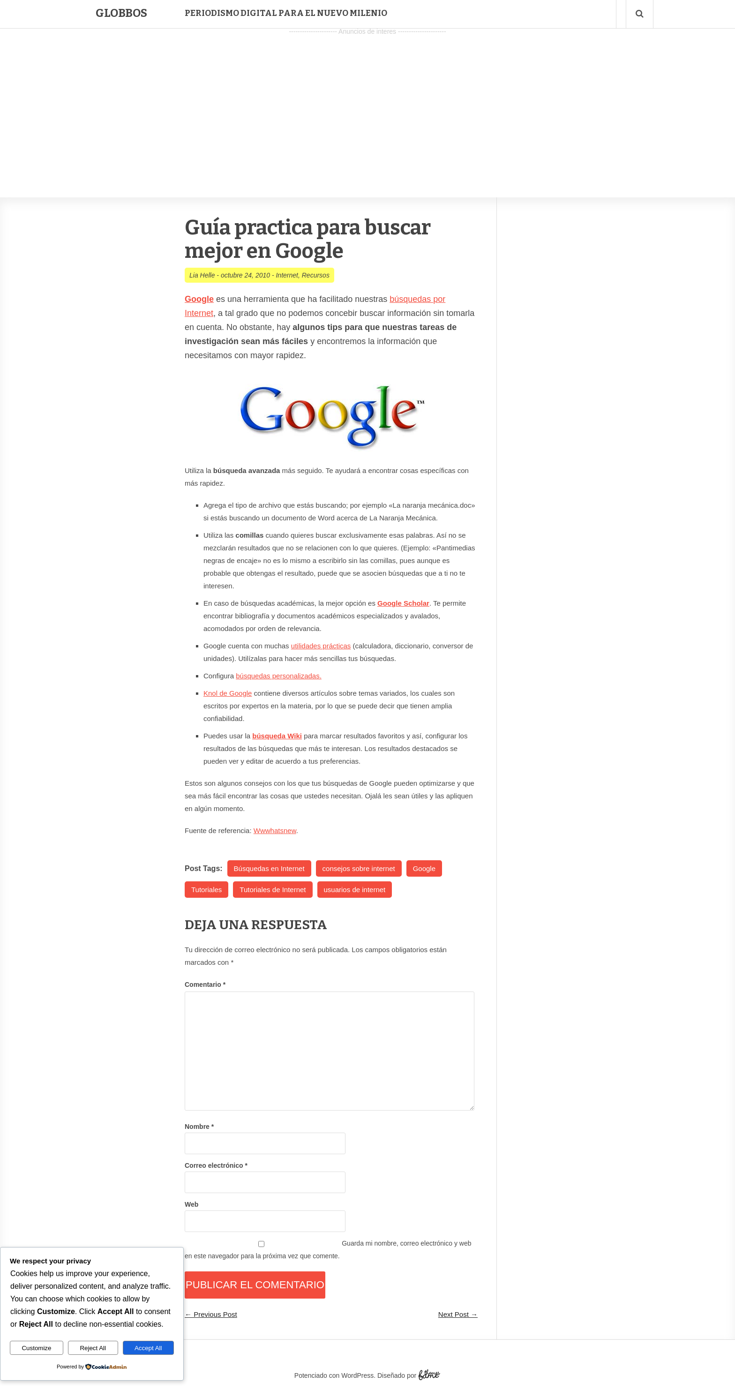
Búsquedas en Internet (269, 868)
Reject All (93, 1348)
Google (424, 868)
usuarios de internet (355, 890)
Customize (36, 1348)
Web (191, 1204)
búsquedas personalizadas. (279, 676)
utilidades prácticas (321, 646)
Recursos (316, 275)
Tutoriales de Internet (273, 890)
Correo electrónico (216, 1165)
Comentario (205, 984)
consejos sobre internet (358, 868)
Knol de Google (227, 693)
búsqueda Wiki (277, 736)
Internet (287, 275)
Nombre (199, 1126)
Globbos (121, 13)
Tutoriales (206, 890)
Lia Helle (202, 275)
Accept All (148, 1348)
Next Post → (458, 1314)
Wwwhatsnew (275, 830)
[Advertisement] (367, 103)
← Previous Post (211, 1314)
